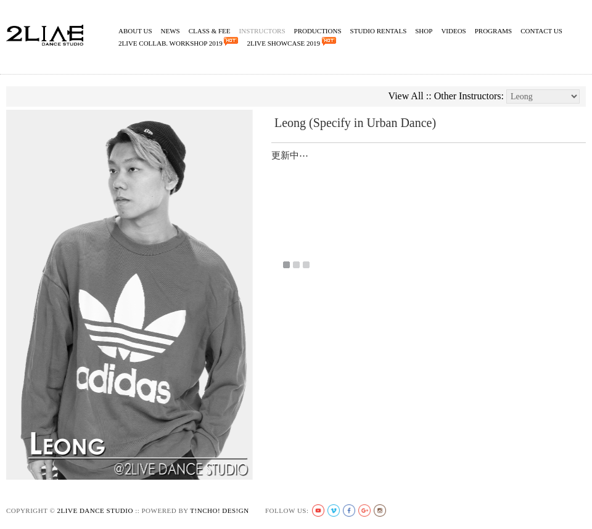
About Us (135, 31)
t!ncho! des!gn (219, 510)
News (170, 31)
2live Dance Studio (95, 510)
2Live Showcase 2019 (291, 42)
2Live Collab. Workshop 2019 (178, 42)
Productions (318, 31)
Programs (493, 31)
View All (406, 96)
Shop (423, 31)
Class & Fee (210, 31)
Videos (453, 31)
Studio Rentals (378, 31)
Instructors (262, 31)
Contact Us (541, 31)
